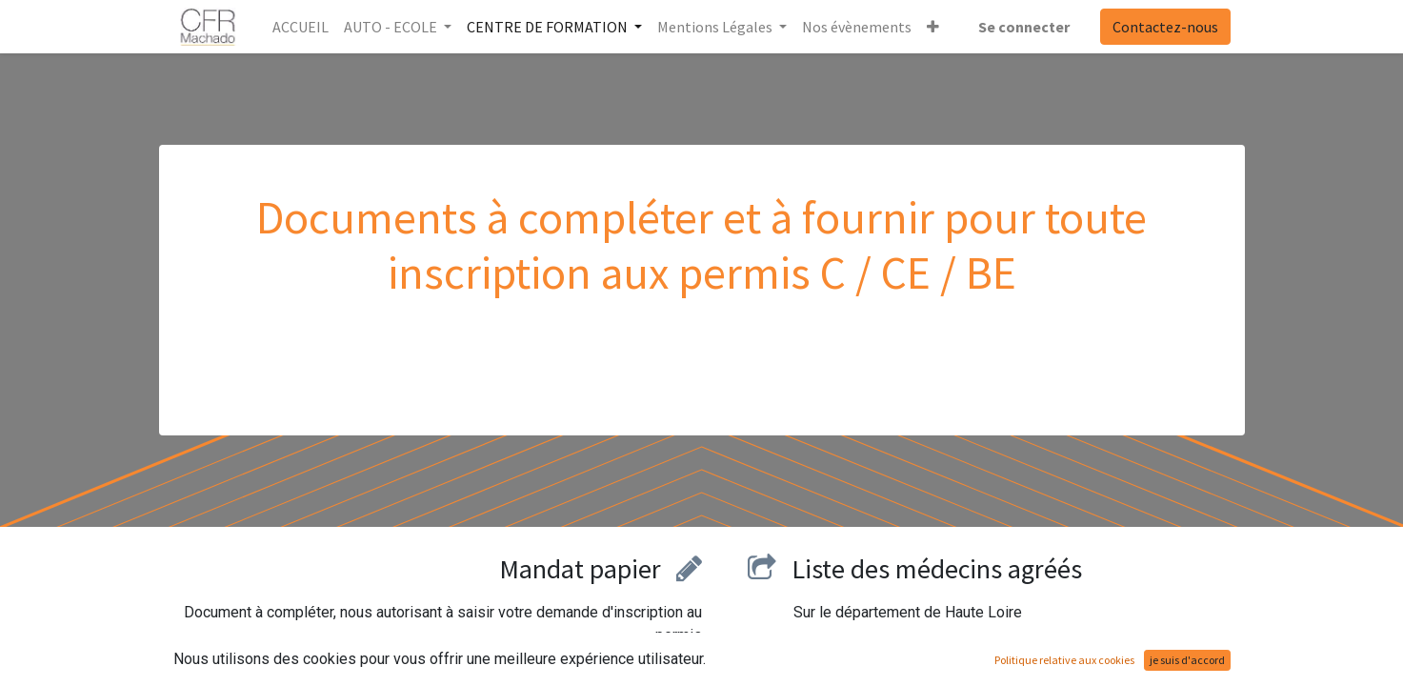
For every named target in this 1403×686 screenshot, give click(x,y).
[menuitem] (300, 27)
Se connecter (1024, 26)
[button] (933, 27)
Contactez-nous (1165, 26)
